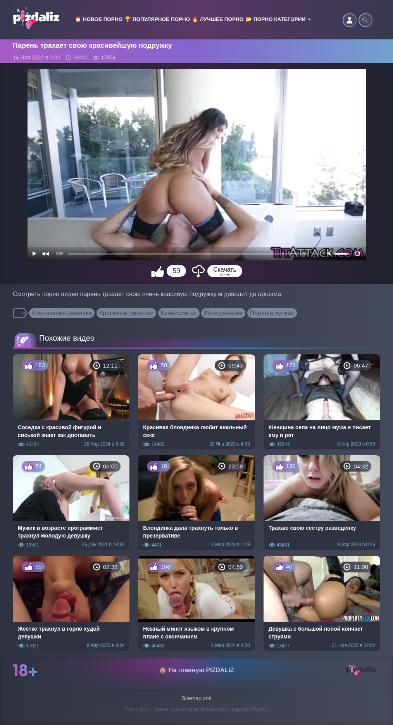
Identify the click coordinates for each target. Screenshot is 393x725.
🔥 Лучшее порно (217, 19)
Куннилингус (179, 313)
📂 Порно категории (278, 19)
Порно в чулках (272, 313)
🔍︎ (365, 20)
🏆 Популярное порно (157, 19)
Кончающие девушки (62, 313)
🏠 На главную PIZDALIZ (196, 670)
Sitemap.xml (196, 698)
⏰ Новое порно (98, 19)
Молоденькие (223, 313)
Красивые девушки (126, 313)
